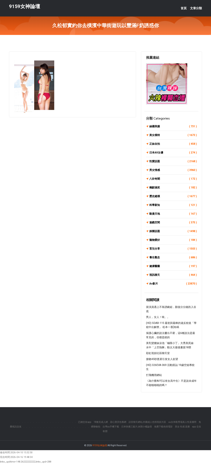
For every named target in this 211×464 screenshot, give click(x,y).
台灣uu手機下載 (111, 426)
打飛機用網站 (154, 375)
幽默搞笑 (173, 187)
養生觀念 (173, 257)
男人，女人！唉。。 (158, 317)
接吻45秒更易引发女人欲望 (162, 359)
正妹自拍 (173, 144)
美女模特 (173, 135)
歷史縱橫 (173, 196)
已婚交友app (84, 422)
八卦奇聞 (173, 179)
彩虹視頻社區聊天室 (158, 353)
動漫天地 (173, 213)
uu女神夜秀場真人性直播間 (182, 422)
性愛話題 (173, 161)
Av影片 (173, 283)
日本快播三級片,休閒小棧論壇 (136, 426)
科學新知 (173, 205)
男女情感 (173, 170)
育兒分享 (173, 248)
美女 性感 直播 (182, 426)
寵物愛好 (173, 240)
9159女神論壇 (24, 6)
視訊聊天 (173, 275)
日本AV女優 (173, 152)
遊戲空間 (173, 222)
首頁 (184, 8)
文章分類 (196, 8)
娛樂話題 (173, 231)
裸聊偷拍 (95, 426)
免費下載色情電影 (163, 426)
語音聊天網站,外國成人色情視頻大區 (147, 422)
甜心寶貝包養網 (118, 422)
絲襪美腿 (173, 126)
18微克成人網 (101, 422)
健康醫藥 (173, 266)
